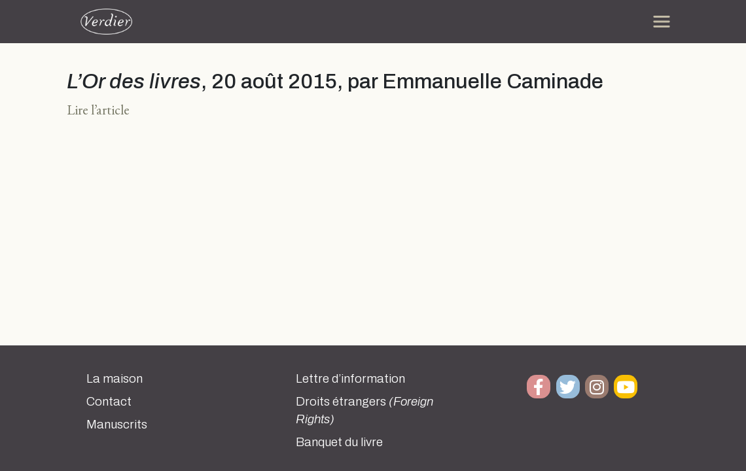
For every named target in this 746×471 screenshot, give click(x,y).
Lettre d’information (350, 378)
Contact (109, 401)
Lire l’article (98, 109)
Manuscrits (116, 424)
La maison (114, 378)
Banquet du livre (339, 442)
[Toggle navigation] (661, 21)
